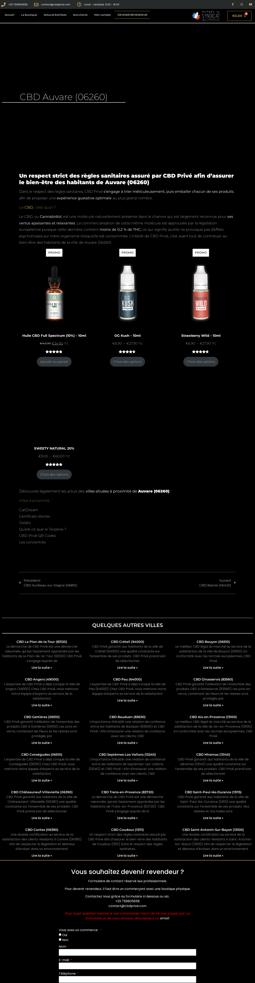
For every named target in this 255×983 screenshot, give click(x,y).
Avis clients (80, 14)
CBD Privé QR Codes (37, 535)
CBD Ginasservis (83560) (213, 679)
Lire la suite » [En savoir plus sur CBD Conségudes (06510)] (42, 780)
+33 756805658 (127, 901)
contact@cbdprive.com (127, 906)
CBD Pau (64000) (127, 679)
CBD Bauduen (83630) (127, 717)
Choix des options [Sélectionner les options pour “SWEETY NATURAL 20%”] (54, 474)
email (164, 918)
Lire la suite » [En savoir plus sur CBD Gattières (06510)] (42, 743)
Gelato (25, 523)
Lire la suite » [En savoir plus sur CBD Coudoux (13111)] (127, 855)
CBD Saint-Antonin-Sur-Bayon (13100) (213, 830)
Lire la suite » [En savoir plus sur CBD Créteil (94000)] (127, 667)
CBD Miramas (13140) (213, 754)
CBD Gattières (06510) (42, 717)
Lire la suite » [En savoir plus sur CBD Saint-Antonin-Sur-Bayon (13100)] (213, 855)
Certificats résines (34, 516)
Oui (64, 935)
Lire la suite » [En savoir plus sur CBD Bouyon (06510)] (213, 667)
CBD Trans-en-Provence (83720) (127, 792)
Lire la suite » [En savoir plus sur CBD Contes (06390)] (42, 855)
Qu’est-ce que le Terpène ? (42, 529)
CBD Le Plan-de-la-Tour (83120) (42, 642)
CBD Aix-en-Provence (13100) (213, 717)
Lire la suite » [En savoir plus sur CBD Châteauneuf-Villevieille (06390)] (42, 818)
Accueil (9, 14)
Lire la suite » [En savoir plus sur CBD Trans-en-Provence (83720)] (127, 818)
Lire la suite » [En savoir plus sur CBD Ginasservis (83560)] (213, 705)
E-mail (64, 960)
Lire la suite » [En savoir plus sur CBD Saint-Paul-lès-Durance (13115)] (213, 818)
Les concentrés (32, 542)
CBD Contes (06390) (41, 830)
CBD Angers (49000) (42, 679)
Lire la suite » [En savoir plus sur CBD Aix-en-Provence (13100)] (213, 743)
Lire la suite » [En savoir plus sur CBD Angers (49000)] (42, 705)
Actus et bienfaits (55, 14)
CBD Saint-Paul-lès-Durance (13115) (213, 792)
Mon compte (102, 14)
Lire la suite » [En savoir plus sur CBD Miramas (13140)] (213, 780)
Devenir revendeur (132, 14)
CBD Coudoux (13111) (127, 830)
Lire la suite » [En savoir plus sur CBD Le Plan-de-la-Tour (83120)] (42, 667)
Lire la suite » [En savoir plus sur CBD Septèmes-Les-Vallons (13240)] (127, 780)
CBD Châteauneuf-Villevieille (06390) (42, 792)
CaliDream (28, 510)
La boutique (29, 14)
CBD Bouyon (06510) (213, 642)
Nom (63, 946)
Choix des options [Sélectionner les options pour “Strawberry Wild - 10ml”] (201, 362)
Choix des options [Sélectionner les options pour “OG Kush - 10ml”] (127, 362)
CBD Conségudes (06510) (41, 754)
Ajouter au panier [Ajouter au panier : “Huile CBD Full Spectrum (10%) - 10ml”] (54, 362)
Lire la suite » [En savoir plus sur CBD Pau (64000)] (127, 700)
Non (65, 939)
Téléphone (67, 973)
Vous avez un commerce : (79, 930)
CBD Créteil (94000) (127, 642)
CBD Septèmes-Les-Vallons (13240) (127, 754)
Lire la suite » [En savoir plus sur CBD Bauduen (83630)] (127, 743)
